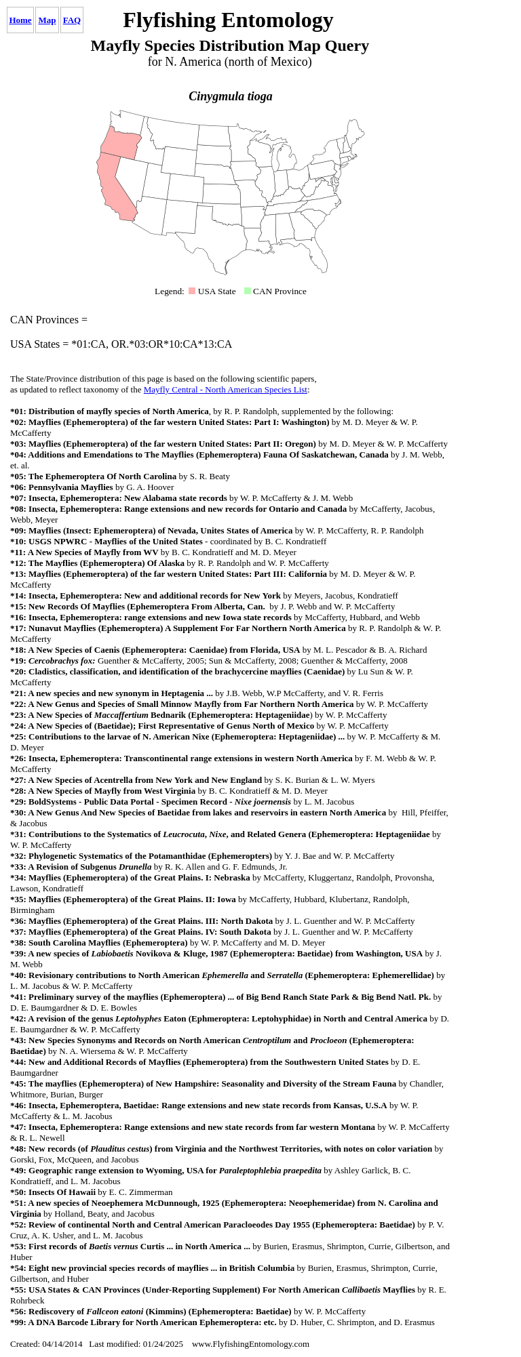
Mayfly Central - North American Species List (225, 389)
